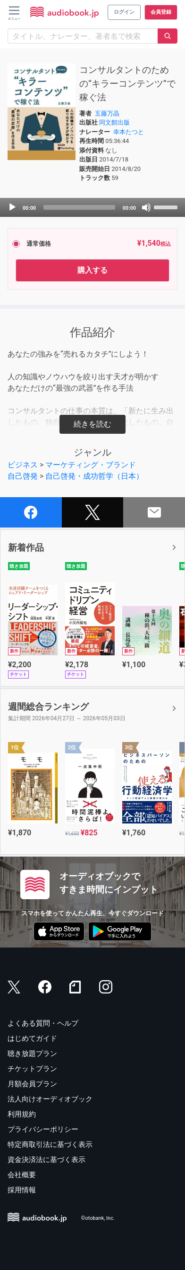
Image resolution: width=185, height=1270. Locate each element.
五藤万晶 (107, 113)
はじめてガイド (32, 1038)
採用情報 (22, 1190)
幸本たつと (128, 131)
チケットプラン (32, 1068)
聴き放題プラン (32, 1053)
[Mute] (146, 207)
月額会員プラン (32, 1084)
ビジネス (23, 464)
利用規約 (22, 1114)
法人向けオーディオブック (50, 1099)
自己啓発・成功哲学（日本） (94, 476)
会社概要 (22, 1175)
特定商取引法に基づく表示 (50, 1144)
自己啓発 (23, 476)
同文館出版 (114, 122)
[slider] (79, 207)
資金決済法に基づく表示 (46, 1159)
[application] (92, 207)
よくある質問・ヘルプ (43, 1023)
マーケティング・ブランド (90, 464)
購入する (92, 270)
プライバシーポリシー (43, 1129)
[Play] (12, 207)
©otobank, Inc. (98, 1218)
